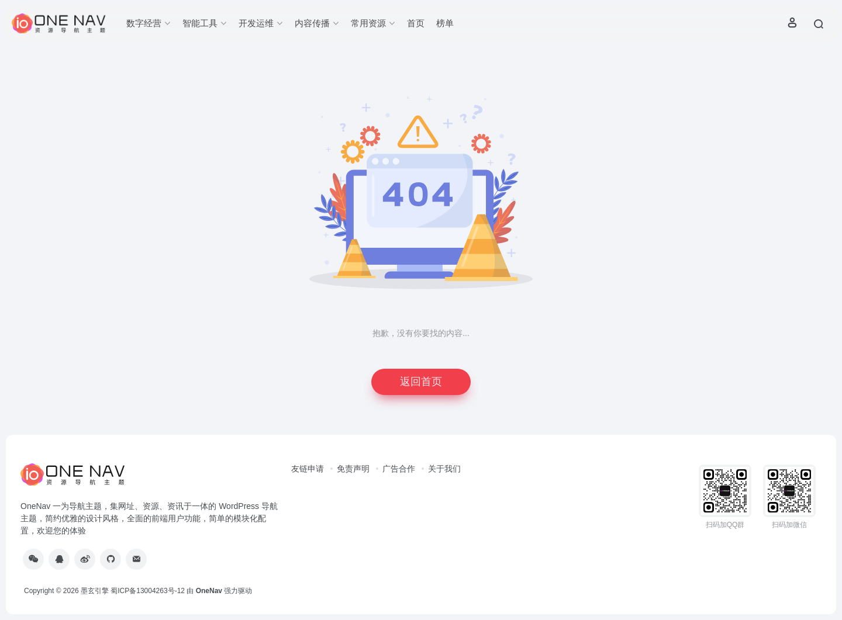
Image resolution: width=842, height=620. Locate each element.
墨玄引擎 (95, 591)
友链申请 (307, 468)
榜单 (445, 23)
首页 (416, 23)
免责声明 (353, 468)
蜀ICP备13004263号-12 (148, 591)
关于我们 (444, 468)
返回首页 (421, 381)
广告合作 (398, 468)
